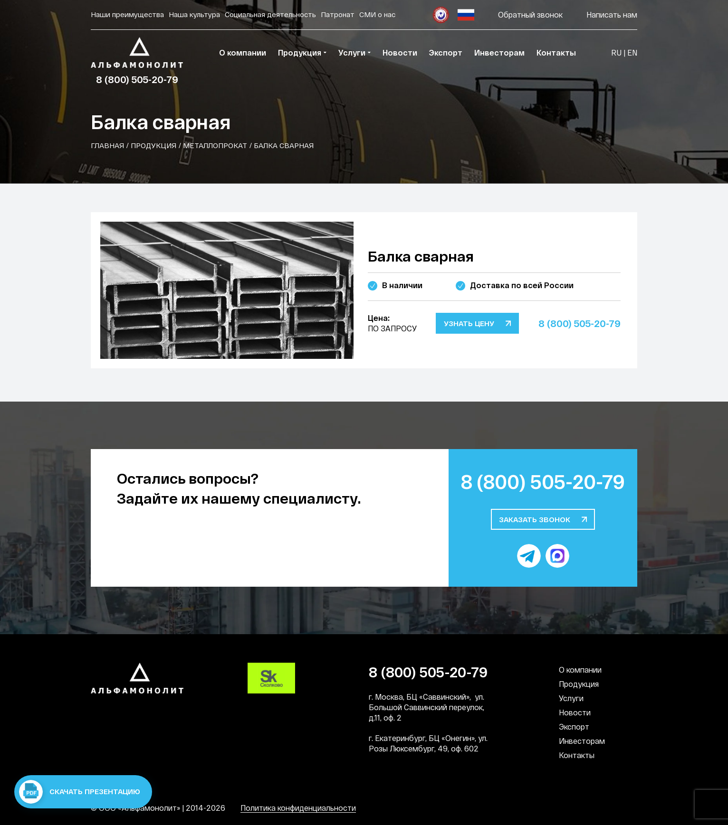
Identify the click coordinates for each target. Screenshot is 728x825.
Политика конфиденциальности (298, 807)
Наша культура (194, 14)
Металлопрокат (215, 145)
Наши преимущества (127, 14)
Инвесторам (582, 740)
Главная (107, 145)
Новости (575, 712)
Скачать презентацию (79, 792)
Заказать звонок (534, 519)
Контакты (576, 754)
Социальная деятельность (270, 14)
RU (616, 52)
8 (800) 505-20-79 (137, 79)
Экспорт (574, 726)
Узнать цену (469, 323)
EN (632, 52)
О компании (580, 669)
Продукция (153, 145)
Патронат (337, 14)
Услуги (571, 698)
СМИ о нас (377, 14)
